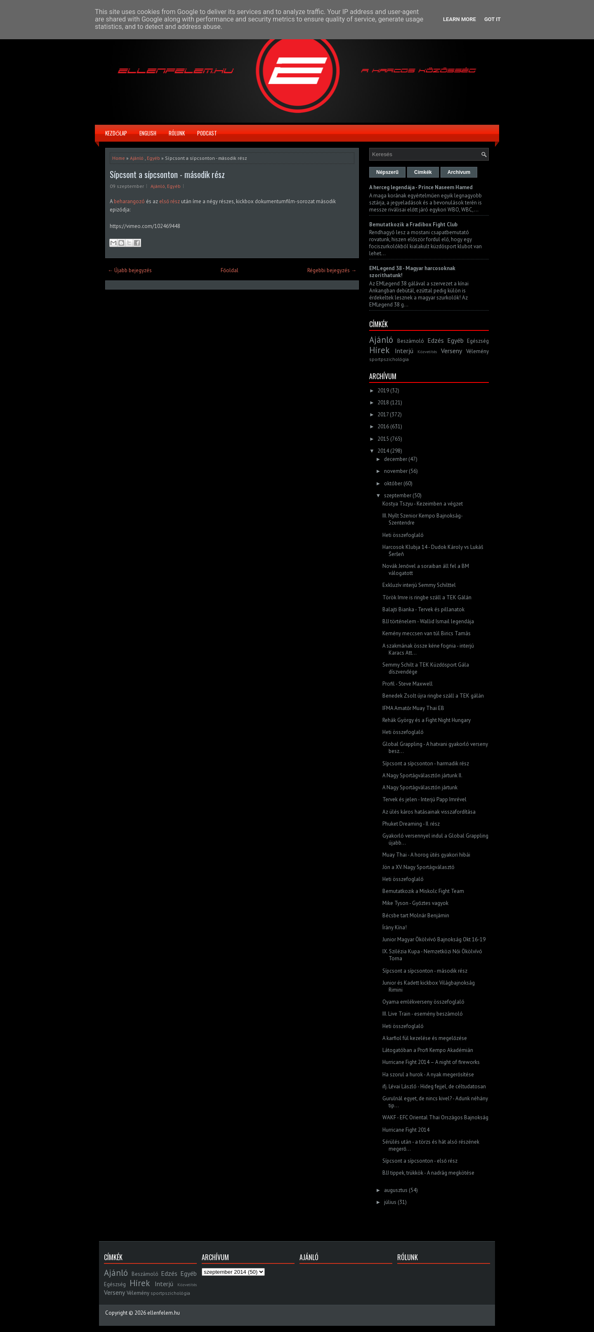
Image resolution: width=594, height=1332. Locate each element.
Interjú (404, 351)
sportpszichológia (389, 359)
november (396, 471)
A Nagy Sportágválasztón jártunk (419, 787)
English (147, 133)
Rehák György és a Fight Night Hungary (426, 720)
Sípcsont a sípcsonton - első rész (419, 1160)
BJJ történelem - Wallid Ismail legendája (428, 621)
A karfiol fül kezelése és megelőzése (424, 1038)
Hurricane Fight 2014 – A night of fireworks (431, 1062)
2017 (383, 414)
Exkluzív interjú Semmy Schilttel (419, 585)
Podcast (207, 133)
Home (118, 158)
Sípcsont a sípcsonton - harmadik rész (425, 763)
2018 (383, 402)
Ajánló (137, 158)
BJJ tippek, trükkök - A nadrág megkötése (428, 1172)
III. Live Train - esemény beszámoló (422, 1013)
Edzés (435, 340)
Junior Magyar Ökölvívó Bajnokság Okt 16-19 (434, 939)
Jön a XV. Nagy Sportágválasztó (418, 867)
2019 (383, 390)
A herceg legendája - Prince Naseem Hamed (421, 187)
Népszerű (387, 172)
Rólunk (177, 133)
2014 (383, 450)
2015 (383, 438)
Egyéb (153, 158)
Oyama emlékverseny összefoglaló (423, 1001)
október (393, 483)
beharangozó (130, 201)
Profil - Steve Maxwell (407, 683)
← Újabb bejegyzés (130, 270)
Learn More (459, 19)
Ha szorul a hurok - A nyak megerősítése (428, 1074)
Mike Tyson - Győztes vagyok (415, 903)
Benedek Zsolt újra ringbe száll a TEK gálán (433, 695)
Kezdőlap (116, 133)
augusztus (396, 1190)
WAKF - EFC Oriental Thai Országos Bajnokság (435, 1117)
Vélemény (477, 351)
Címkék (423, 172)
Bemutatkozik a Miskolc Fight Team (423, 891)
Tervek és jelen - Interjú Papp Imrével (424, 799)
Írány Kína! (394, 927)
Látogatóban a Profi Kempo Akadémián (427, 1050)
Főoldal (229, 270)
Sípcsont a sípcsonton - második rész (167, 174)
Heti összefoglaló (403, 535)
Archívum (459, 172)
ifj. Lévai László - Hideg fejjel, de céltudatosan (434, 1086)
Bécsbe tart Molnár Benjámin (415, 915)
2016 (383, 426)
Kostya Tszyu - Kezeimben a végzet (422, 503)
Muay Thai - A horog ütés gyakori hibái (426, 854)
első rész (169, 201)
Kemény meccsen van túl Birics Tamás (426, 633)
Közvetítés (427, 351)
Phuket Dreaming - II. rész (411, 823)
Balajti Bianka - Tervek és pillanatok (423, 609)
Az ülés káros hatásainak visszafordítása (429, 811)
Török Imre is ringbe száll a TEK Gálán (426, 597)
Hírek (379, 350)
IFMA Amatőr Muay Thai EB (413, 708)
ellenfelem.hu (163, 1312)
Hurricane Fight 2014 (405, 1129)
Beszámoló (410, 340)
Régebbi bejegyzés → (331, 270)
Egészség (478, 340)
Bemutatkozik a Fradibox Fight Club (413, 224)
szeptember (397, 495)
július (390, 1202)
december (395, 459)
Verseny (451, 351)
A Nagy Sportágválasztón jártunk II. (422, 775)
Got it (492, 19)
